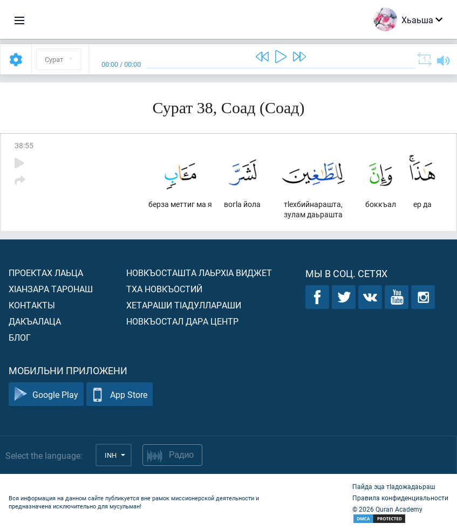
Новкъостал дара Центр (182, 321)
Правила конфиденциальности (400, 497)
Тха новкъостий (164, 288)
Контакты (32, 305)
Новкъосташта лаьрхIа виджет (199, 272)
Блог (20, 337)
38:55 (24, 145)
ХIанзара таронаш (51, 288)
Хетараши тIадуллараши (183, 305)
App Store (119, 394)
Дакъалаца (35, 321)
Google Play (46, 394)
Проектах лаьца (46, 272)
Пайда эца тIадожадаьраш (393, 486)
